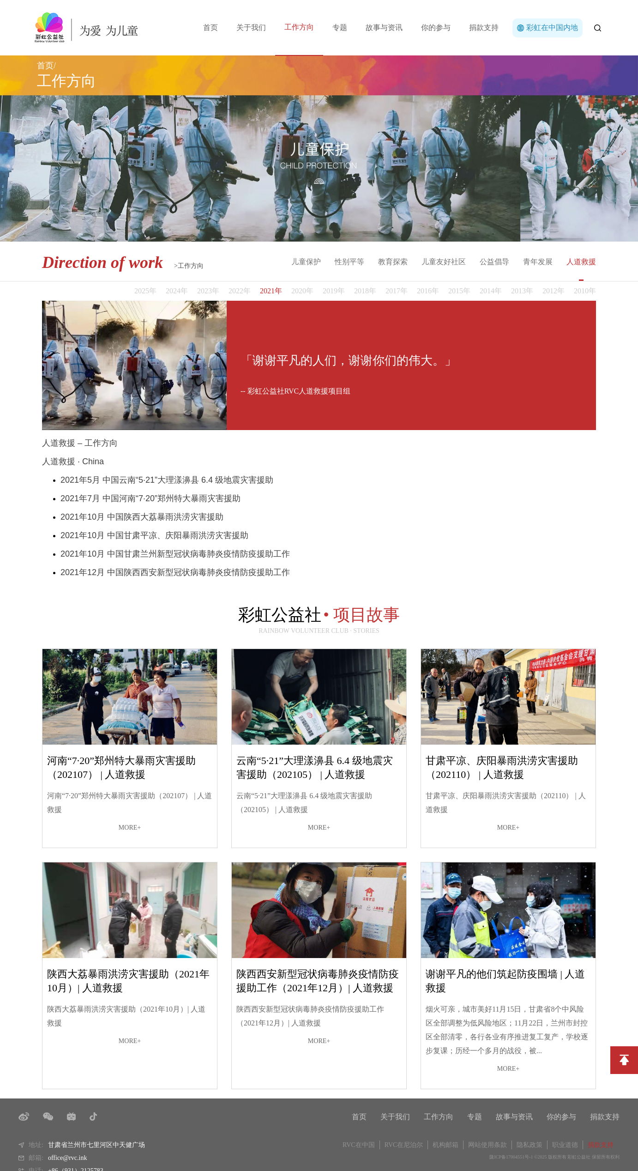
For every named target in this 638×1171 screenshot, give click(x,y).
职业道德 (565, 1144)
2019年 (334, 291)
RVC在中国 (359, 1144)
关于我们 (251, 27)
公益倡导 (494, 262)
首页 (210, 27)
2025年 (145, 291)
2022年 (240, 291)
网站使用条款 (487, 1144)
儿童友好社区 (443, 262)
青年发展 (538, 262)
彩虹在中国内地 (552, 27)
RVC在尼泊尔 (404, 1144)
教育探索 (393, 262)
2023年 (208, 291)
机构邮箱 (445, 1144)
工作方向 (299, 27)
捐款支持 (484, 27)
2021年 (271, 291)
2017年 (396, 291)
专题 (339, 27)
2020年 (302, 291)
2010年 (585, 291)
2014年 (491, 291)
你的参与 (436, 27)
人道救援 (581, 262)
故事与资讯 (384, 27)
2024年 (177, 291)
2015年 (459, 291)
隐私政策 (529, 1144)
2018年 (365, 291)
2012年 (553, 291)
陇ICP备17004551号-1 (511, 1156)
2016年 (428, 291)
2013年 (522, 291)
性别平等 (349, 262)
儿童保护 (306, 262)
